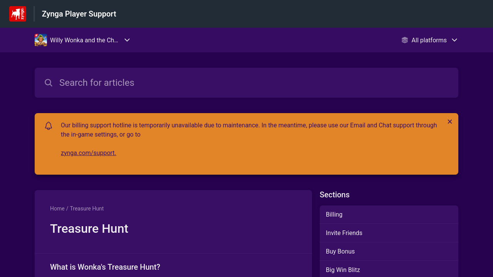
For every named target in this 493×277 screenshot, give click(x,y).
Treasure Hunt (87, 208)
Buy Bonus (340, 251)
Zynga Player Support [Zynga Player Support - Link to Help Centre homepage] (79, 13)
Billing (334, 214)
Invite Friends (344, 233)
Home (57, 208)
